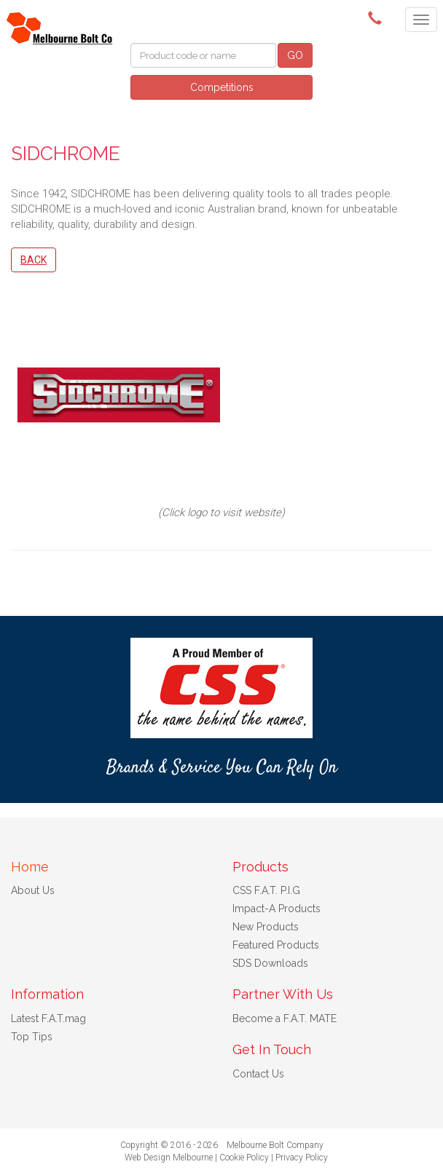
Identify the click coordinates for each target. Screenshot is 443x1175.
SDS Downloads (270, 963)
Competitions (222, 87)
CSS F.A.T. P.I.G (266, 890)
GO (295, 55)
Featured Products (275, 945)
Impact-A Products (276, 908)
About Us (33, 890)
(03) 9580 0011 (377, 18)
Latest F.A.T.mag (48, 1018)
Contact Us (258, 1074)
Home (30, 866)
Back (33, 260)
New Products (265, 927)
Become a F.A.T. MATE (284, 1018)
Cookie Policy (244, 1157)
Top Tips (31, 1037)
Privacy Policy (301, 1157)
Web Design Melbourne (169, 1157)
